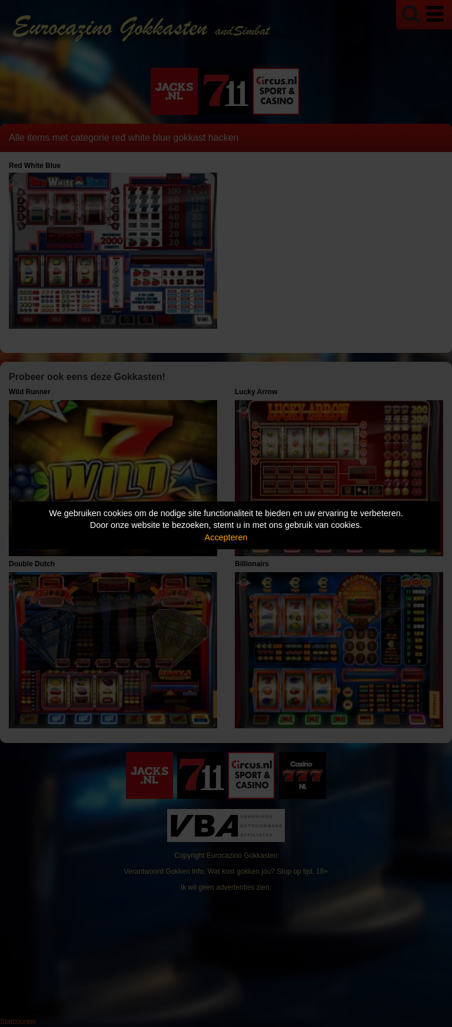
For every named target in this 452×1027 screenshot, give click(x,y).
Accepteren (226, 537)
